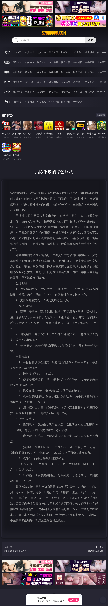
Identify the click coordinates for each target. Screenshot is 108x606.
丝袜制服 (77, 62)
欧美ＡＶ (41, 62)
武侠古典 (53, 91)
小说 (7, 92)
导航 (7, 102)
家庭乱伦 (29, 91)
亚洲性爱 (17, 72)
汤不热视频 (53, 101)
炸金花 (77, 52)
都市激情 (17, 91)
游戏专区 (53, 52)
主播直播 (89, 62)
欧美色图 (41, 82)
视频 (7, 62)
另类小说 (77, 91)
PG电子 (17, 52)
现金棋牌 (89, 52)
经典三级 (77, 72)
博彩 (7, 52)
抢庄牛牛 (101, 52)
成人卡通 (41, 72)
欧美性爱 (53, 72)
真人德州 (29, 52)
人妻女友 (41, 91)
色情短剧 (77, 101)
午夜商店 (29, 101)
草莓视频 (41, 101)
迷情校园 (65, 91)
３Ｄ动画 (53, 62)
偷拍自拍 (29, 72)
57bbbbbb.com (54, 33)
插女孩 (17, 101)
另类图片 (101, 82)
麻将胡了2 (65, 52)
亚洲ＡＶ (17, 62)
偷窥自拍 (17, 82)
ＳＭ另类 (101, 62)
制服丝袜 (65, 72)
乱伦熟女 (89, 72)
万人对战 (41, 52)
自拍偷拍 (29, 62)
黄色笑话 (89, 91)
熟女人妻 (65, 62)
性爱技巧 (101, 91)
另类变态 (101, 72)
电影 (7, 72)
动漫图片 (53, 82)
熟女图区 (89, 82)
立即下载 (74, 599)
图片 (7, 82)
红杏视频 (65, 101)
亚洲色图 (29, 82)
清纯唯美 (77, 82)
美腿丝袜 (65, 82)
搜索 (90, 40)
